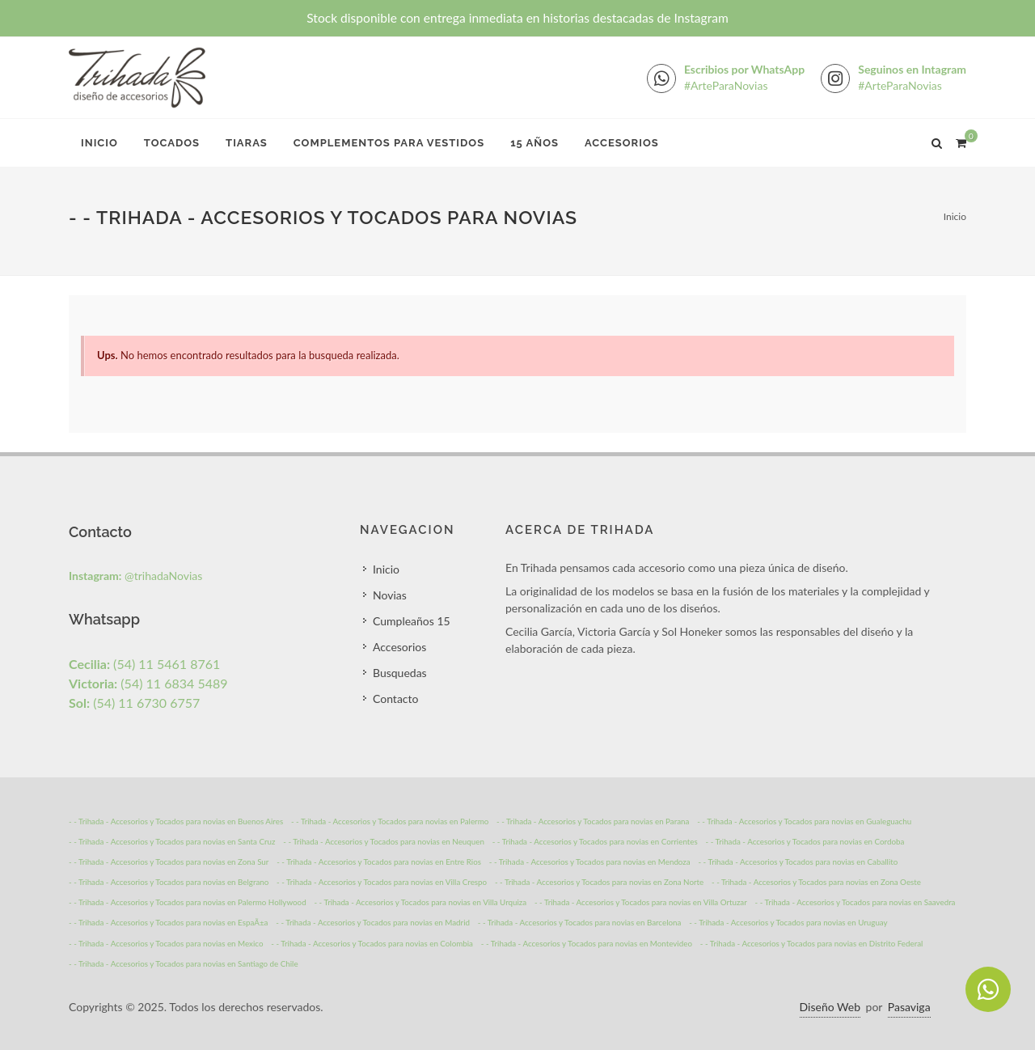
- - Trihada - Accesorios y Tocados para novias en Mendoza (590, 861)
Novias (390, 595)
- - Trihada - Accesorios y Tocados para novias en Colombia (372, 943)
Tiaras (247, 143)
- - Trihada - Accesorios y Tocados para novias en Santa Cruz (172, 841)
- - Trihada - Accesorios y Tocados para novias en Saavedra (855, 902)
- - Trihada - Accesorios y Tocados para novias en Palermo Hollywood (187, 902)
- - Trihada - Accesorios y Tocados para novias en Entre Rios (379, 861)
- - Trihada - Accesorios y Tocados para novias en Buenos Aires (176, 821)
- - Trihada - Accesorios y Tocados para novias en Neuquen (383, 841)
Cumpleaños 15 (411, 621)
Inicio (99, 143)
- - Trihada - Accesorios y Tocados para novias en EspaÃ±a (168, 922)
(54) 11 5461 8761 (144, 663)
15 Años (534, 143)
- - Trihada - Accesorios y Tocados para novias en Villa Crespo (382, 882)
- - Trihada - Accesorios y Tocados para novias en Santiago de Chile (183, 963)
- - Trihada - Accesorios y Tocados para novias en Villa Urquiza (420, 902)
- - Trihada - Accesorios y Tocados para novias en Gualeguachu (804, 821)
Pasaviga (909, 1007)
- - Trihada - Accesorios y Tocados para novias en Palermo (389, 821)
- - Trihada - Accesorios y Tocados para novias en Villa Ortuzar (640, 902)
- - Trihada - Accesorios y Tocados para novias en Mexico (166, 943)
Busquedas (400, 673)
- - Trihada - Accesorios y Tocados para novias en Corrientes (595, 841)
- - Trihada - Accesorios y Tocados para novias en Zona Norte (599, 882)
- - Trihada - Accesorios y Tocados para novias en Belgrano (168, 882)
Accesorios (622, 143)
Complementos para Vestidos (389, 143)
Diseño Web (830, 1007)
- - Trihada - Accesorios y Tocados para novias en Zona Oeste (816, 882)
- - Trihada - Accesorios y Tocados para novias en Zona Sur (168, 861)
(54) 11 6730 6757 (134, 702)
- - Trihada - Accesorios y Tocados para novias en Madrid (373, 922)
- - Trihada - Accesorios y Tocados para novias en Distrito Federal (811, 943)
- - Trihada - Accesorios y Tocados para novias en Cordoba (805, 841)
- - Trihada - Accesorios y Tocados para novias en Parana (592, 821)
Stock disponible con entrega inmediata (517, 18)
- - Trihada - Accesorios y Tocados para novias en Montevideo (586, 943)
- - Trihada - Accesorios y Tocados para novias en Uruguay (788, 922)
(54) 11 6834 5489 (148, 683)
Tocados (172, 143)
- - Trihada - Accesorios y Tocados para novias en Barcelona (580, 922)
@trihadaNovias (135, 575)
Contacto (395, 698)
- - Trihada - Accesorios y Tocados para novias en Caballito (798, 861)
